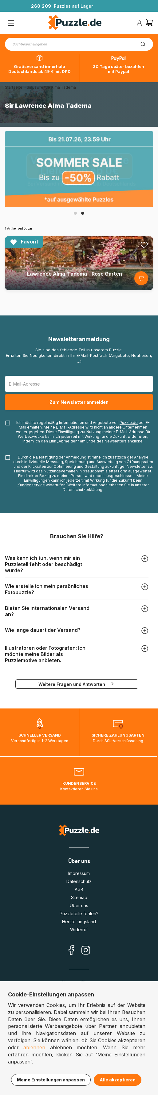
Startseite (13, 87)
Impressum (79, 873)
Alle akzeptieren (118, 1079)
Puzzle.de (129, 422)
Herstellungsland (79, 921)
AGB (79, 889)
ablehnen (34, 1047)
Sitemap (79, 897)
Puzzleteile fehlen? (79, 913)
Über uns (79, 905)
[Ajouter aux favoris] (144, 245)
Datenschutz (79, 881)
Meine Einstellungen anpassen (51, 1079)
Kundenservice (31, 485)
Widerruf (79, 929)
